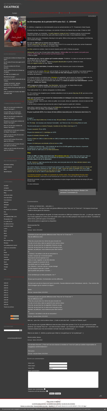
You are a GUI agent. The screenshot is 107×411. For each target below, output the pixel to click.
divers (5, 207)
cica (5, 139)
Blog (5, 192)
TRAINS (6, 264)
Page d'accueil (64, 13)
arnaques (6, 188)
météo (5, 235)
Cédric (5, 134)
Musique (6, 243)
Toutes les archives (9, 307)
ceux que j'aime (8, 197)
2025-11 (6, 292)
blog (85, 406)
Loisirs (5, 228)
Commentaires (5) (72, 192)
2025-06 (6, 304)
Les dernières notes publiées (54, 403)
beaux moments (8, 190)
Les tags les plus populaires (68, 403)
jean (5, 125)
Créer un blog (50, 401)
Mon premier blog (8, 240)
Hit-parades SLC (8, 219)
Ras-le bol (6, 254)
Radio (5, 252)
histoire (6, 214)
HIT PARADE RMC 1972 (10, 216)
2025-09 (6, 297)
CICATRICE (11, 6)
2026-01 (6, 287)
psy (5, 250)
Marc (5, 107)
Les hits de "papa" (8, 226)
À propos (14, 13)
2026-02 (6, 285)
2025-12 (6, 290)
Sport (5, 262)
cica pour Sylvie (37, 292)
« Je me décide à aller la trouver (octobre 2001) (44, 13)
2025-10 (6, 295)
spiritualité (6, 259)
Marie (5, 231)
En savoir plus (86, 409)
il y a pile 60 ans (8, 221)
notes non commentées (10, 247)
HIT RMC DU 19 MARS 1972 (11, 74)
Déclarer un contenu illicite (26, 406)
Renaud (6, 121)
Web (5, 269)
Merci (5, 233)
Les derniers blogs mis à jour (39, 403)
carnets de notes (8, 195)
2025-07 (6, 302)
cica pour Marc (7, 112)
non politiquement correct (10, 245)
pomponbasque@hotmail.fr (15, 338)
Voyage (6, 266)
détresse (6, 202)
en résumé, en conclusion (10, 209)
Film (5, 212)
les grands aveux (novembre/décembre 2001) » (85, 13)
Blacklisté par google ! (9, 76)
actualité (6, 185)
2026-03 (6, 283)
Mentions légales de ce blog (41, 406)
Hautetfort (57, 401)
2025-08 (6, 299)
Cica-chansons (8, 200)
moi (5, 238)
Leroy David (7, 130)
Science (6, 257)
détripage (6, 204)
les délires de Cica (8, 223)
